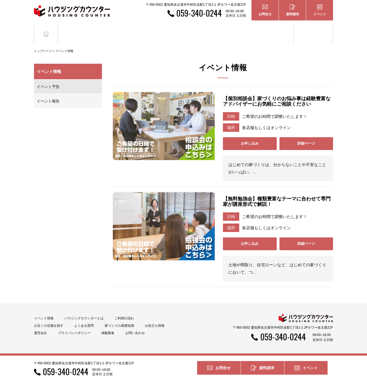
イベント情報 (64, 42)
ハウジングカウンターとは (84, 310)
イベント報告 (48, 93)
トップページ (43, 42)
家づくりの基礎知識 (274, 29)
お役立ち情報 (313, 29)
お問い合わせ (135, 325)
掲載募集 (107, 325)
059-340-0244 (199, 12)
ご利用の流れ (124, 310)
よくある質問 (84, 317)
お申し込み (250, 135)
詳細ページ (306, 135)
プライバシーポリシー (74, 325)
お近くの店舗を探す (48, 317)
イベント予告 (48, 78)
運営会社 (40, 325)
